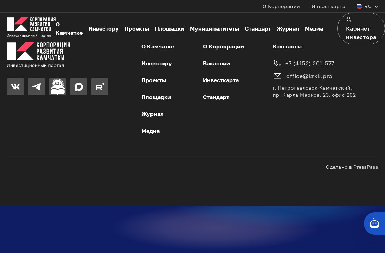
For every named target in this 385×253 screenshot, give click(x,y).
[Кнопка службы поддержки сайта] (374, 223)
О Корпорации (281, 6)
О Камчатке (69, 28)
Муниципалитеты (214, 28)
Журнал (288, 28)
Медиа (314, 28)
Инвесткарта (329, 6)
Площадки (169, 28)
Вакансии (216, 63)
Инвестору (103, 28)
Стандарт (258, 28)
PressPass (365, 167)
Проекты (136, 28)
